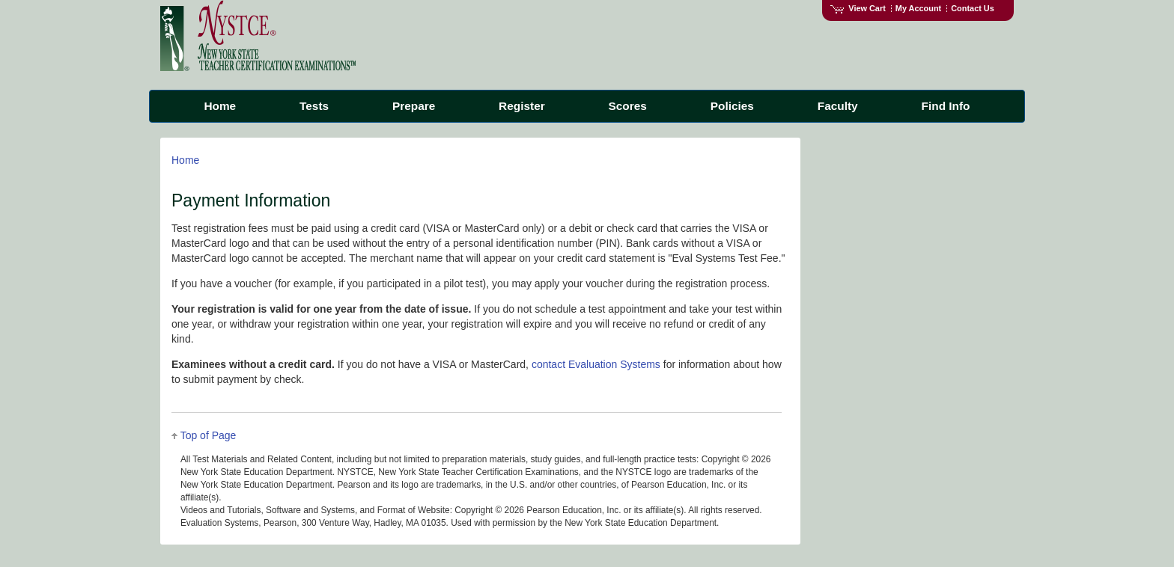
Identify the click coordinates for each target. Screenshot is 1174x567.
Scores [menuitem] (628, 105)
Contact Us (972, 8)
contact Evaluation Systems (596, 364)
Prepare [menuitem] (413, 105)
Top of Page (208, 435)
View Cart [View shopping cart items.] (858, 8)
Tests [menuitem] (314, 105)
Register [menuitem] (522, 105)
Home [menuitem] (220, 105)
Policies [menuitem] (732, 105)
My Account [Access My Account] (918, 8)
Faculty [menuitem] (838, 105)
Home (185, 160)
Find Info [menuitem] (946, 105)
